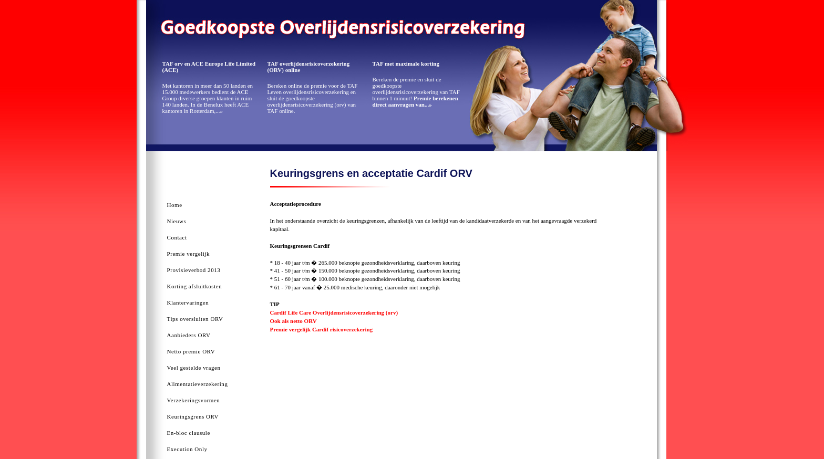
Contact (177, 237)
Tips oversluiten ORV (195, 319)
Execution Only (187, 449)
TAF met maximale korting (406, 63)
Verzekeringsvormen (193, 400)
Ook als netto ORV (293, 321)
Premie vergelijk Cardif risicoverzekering (321, 329)
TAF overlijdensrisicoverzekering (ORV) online (308, 66)
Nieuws (177, 221)
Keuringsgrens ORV (193, 416)
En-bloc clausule (188, 433)
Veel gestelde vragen (194, 367)
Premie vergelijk (188, 254)
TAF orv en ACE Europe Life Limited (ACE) (209, 66)
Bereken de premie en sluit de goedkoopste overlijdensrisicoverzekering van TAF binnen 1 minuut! (416, 92)
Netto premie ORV (191, 351)
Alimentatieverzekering (197, 384)
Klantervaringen (188, 302)
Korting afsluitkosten (194, 286)
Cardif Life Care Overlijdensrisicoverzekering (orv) (334, 312)
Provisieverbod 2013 (194, 270)
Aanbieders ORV (189, 335)
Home (174, 205)
